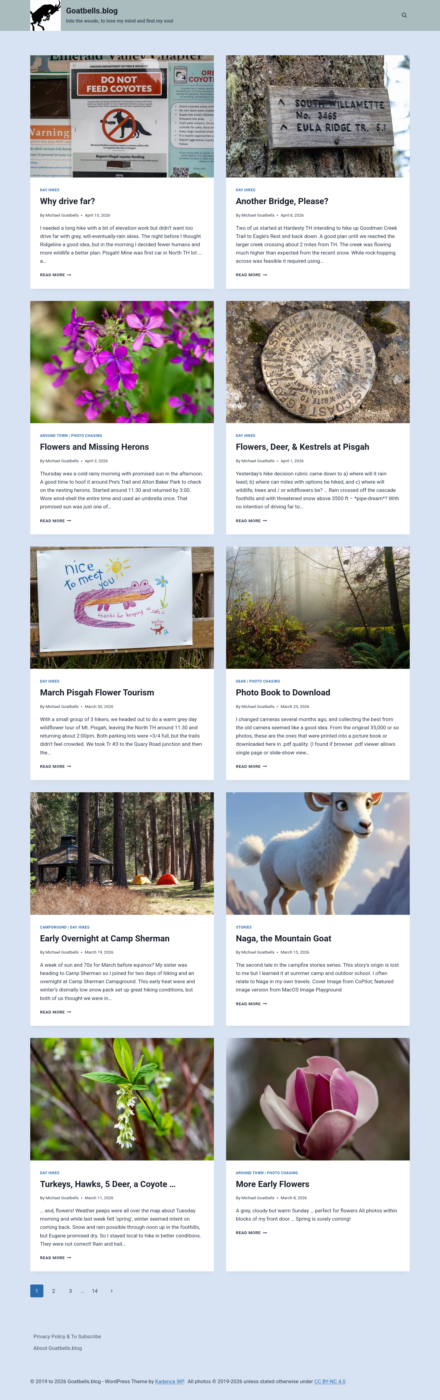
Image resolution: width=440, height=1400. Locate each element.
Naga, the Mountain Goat (283, 938)
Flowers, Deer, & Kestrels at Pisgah (302, 447)
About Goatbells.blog (57, 1348)
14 (94, 1291)
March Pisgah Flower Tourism (97, 692)
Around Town (54, 436)
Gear (241, 681)
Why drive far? (67, 201)
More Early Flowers (273, 1184)
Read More (55, 274)
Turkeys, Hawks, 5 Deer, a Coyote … (108, 1184)
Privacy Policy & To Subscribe (67, 1336)
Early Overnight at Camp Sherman (105, 938)
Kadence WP (169, 1381)
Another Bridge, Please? (282, 201)
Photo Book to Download (283, 692)
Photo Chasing (86, 436)
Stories (244, 927)
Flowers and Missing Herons (94, 447)
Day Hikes (50, 190)
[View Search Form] (404, 15)
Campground (53, 927)
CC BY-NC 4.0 (330, 1381)
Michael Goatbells (62, 215)
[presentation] (122, 116)
